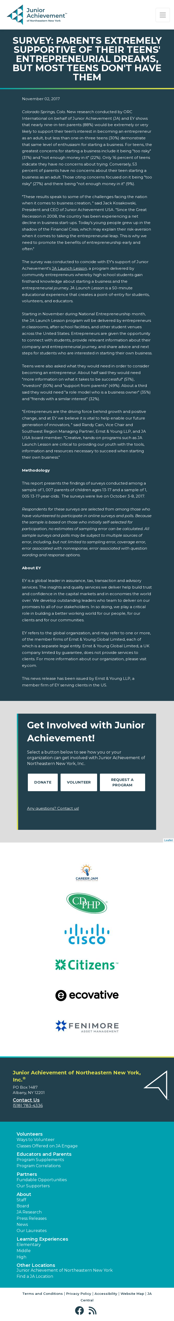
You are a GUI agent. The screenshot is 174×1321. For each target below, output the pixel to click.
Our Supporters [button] (33, 1185)
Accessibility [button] (106, 1294)
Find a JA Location (35, 1276)
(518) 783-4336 (28, 1105)
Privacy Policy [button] (78, 1294)
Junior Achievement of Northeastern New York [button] (65, 1270)
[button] (80, 1310)
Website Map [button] (132, 1294)
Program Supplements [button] (40, 1159)
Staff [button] (21, 1199)
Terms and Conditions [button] (42, 1294)
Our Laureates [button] (32, 1230)
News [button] (22, 1224)
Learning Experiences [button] (42, 1239)
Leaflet (168, 840)
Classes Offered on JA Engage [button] (47, 1146)
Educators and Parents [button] (44, 1154)
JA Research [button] (29, 1212)
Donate (42, 782)
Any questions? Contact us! (53, 808)
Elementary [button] (29, 1244)
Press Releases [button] (32, 1218)
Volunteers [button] (30, 1134)
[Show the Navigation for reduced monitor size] (163, 15)
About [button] (24, 1194)
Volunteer (79, 782)
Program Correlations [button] (39, 1165)
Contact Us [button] (26, 1100)
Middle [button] (24, 1250)
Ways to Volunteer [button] (36, 1139)
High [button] (21, 1257)
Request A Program (122, 782)
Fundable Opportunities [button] (42, 1179)
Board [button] (23, 1206)
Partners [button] (27, 1174)
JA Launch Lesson (69, 268)
